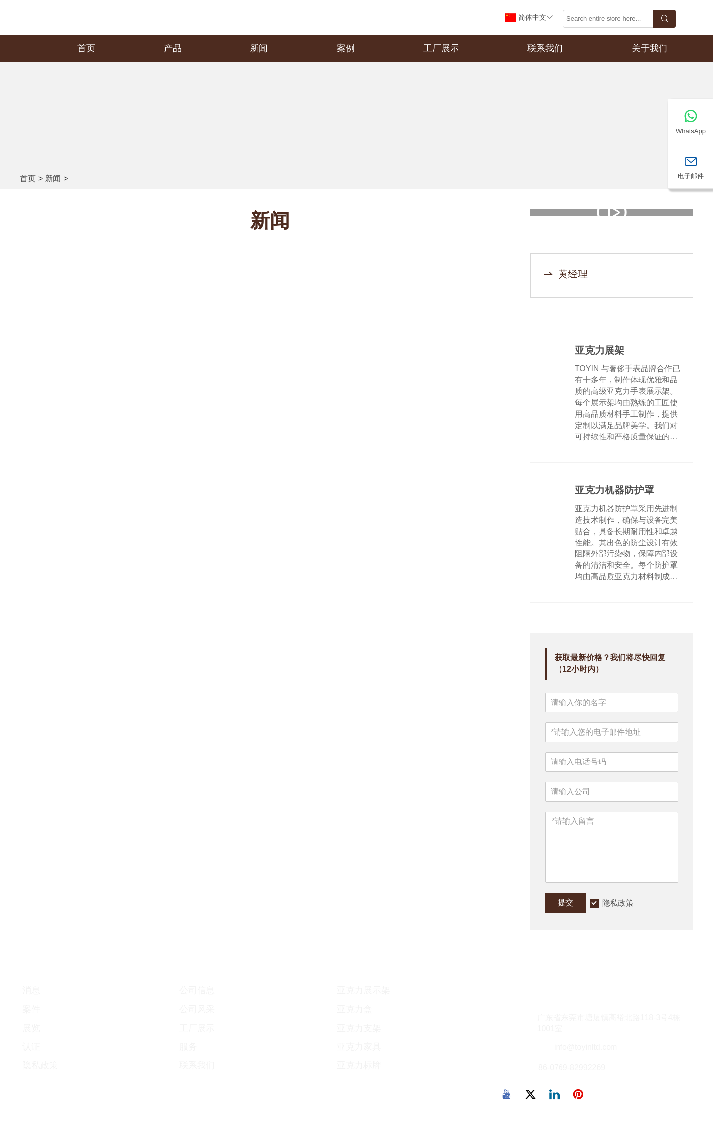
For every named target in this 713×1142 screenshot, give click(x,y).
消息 (31, 991)
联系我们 (545, 48)
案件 (31, 1010)
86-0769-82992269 (571, 1068)
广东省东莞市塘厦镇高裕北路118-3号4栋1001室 (609, 1023)
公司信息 (197, 991)
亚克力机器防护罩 (614, 491)
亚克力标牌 (359, 1066)
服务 (188, 1047)
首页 (86, 48)
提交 (565, 903)
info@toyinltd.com (585, 1047)
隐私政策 (618, 903)
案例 (346, 48)
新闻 (259, 48)
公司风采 (197, 1010)
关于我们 (649, 48)
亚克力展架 (599, 350)
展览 (31, 1028)
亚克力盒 (354, 1010)
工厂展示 (441, 48)
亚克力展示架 (363, 991)
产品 (173, 48)
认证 (31, 1047)
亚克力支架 (359, 1028)
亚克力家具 (359, 1047)
